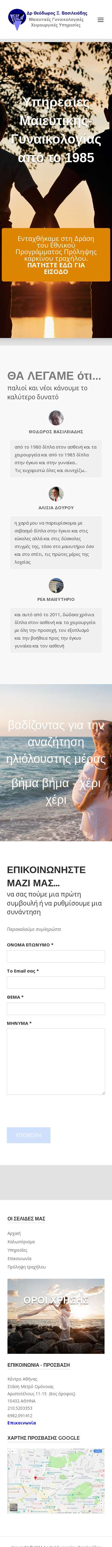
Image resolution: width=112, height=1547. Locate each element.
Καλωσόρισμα (21, 1241)
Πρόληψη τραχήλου (26, 1267)
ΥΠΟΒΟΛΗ (29, 1135)
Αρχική (14, 1233)
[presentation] (52, 1111)
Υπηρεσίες (17, 1250)
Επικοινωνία (19, 1258)
